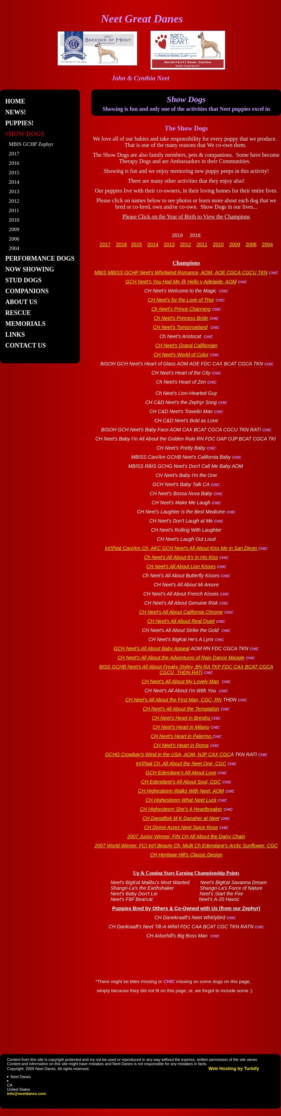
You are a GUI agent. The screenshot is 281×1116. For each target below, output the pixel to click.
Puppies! (19, 123)
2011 (14, 210)
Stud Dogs (23, 280)
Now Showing (29, 269)
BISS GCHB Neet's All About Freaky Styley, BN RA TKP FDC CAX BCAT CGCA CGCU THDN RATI (186, 669)
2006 (14, 239)
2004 (14, 248)
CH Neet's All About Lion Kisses (181, 566)
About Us (21, 301)
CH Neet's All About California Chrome (181, 612)
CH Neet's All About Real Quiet (180, 621)
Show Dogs (24, 133)
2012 (14, 201)
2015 (14, 172)
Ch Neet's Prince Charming (181, 309)
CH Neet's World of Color (180, 354)
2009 (14, 229)
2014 (14, 182)
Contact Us (25, 345)
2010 (14, 220)
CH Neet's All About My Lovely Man (180, 681)
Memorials (25, 323)
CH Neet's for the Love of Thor (181, 300)
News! (15, 112)
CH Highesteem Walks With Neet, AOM (181, 791)
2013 (14, 191)
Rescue (18, 312)
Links (15, 334)
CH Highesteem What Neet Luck (180, 800)
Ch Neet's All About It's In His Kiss (181, 557)
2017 (14, 153)
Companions (27, 291)
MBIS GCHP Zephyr (31, 144)
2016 (14, 163)
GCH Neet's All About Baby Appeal (151, 648)
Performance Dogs (40, 258)
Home (15, 101)
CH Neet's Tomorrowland (180, 327)
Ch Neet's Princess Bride (181, 318)
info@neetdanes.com (26, 1093)
